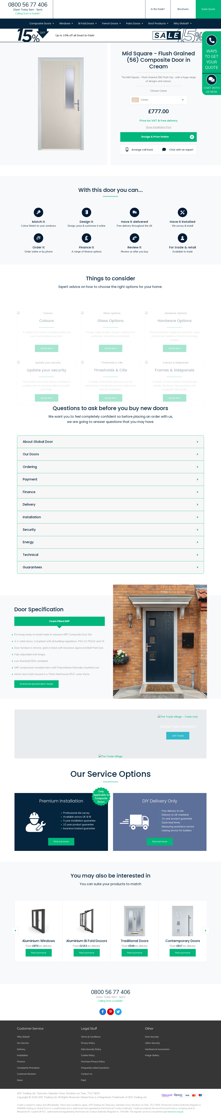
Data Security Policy (91, 1049)
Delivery (29, 504)
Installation (32, 517)
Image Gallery (152, 1055)
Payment (30, 479)
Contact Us (86, 1074)
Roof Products (157, 23)
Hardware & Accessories (157, 1049)
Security (29, 529)
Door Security (152, 1037)
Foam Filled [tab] (59, 621)
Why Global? (182, 23)
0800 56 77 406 (27, 4)
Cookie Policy (88, 1055)
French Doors (110, 23)
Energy (28, 542)
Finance (29, 492)
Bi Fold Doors (86, 23)
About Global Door (38, 441)
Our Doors (31, 454)
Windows (65, 23)
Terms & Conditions (91, 1037)
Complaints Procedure (28, 1068)
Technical (30, 555)
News (20, 1080)
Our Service (23, 1043)
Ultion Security (152, 1043)
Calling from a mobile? (27, 13)
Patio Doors (133, 23)
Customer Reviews (26, 1074)
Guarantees (32, 567)
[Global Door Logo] (109, 16)
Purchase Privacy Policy (93, 1061)
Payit (83, 1080)
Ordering (30, 467)
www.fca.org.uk (175, 1111)
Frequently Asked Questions (95, 1068)
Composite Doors (40, 23)
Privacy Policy (88, 1043)
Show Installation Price (158, 127)
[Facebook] (102, 1011)
